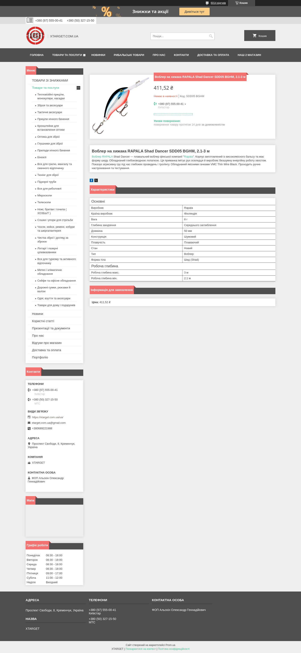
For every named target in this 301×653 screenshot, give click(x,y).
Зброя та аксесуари (50, 105)
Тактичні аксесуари (49, 112)
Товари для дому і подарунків (56, 305)
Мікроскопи (44, 195)
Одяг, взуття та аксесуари (53, 298)
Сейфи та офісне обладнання (56, 280)
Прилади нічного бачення (53, 150)
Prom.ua (170, 645)
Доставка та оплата (213, 55)
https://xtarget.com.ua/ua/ (47, 417)
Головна (37, 55)
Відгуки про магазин (47, 343)
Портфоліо (40, 357)
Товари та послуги (67, 55)
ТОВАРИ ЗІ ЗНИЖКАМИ (50, 80)
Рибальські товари (129, 55)
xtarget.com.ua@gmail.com (49, 422)
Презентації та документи (51, 328)
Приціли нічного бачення (53, 119)
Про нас (159, 55)
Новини (37, 314)
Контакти (181, 55)
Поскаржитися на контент (141, 648)
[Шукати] (211, 36)
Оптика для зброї (48, 136)
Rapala (188, 156)
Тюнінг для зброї (48, 175)
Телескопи (44, 202)
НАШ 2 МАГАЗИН (249, 55)
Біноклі (41, 157)
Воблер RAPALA (102, 156)
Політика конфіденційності (174, 648)
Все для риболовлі (49, 188)
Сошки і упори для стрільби (55, 220)
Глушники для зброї (50, 143)
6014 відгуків (218, 2)
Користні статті (43, 321)
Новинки (98, 55)
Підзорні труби (46, 181)
